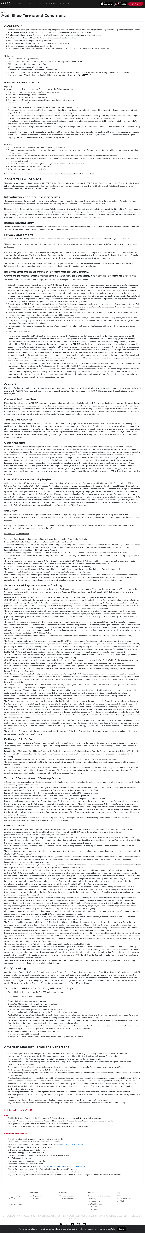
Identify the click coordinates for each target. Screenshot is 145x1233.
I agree (121, 1229)
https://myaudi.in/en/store (89, 1118)
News (28, 4)
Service (38, 4)
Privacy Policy (110, 1229)
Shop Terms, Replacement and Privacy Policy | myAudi (62, 1166)
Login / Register (136, 4)
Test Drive (51, 4)
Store (19, 4)
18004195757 (84, 75)
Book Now (64, 4)
